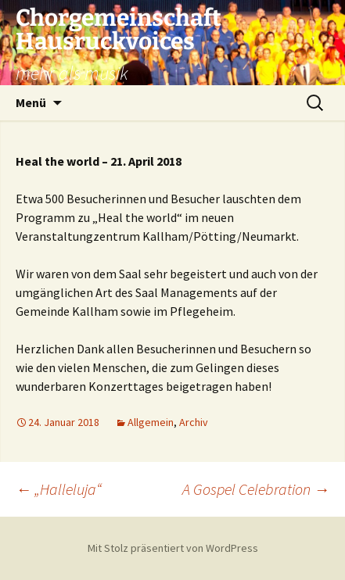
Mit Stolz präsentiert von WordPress (173, 548)
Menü (31, 102)
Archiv (193, 422)
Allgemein (151, 422)
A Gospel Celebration (255, 489)
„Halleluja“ (59, 489)
